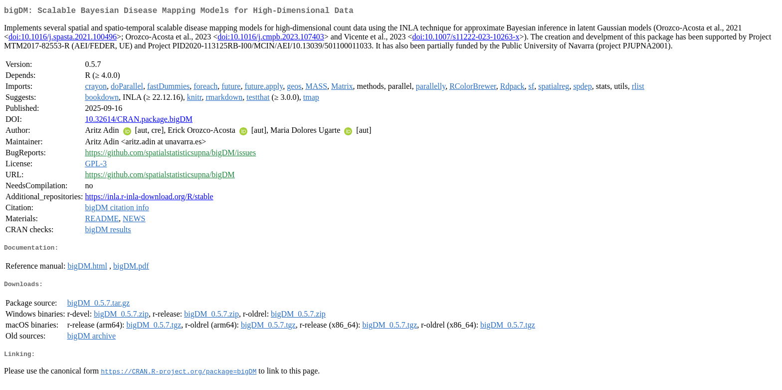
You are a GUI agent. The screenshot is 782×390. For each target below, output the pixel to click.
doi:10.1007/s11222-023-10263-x (465, 38)
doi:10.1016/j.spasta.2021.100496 (62, 38)
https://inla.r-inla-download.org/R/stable (149, 198)
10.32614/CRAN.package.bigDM (139, 121)
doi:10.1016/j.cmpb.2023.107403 (270, 38)
